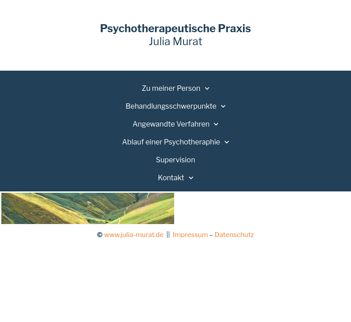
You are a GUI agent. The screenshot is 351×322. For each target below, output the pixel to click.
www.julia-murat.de (133, 235)
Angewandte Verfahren (176, 124)
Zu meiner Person (175, 88)
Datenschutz (234, 235)
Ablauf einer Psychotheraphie (175, 142)
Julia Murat (175, 35)
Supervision (175, 160)
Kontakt (175, 178)
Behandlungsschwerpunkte (175, 106)
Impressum (190, 235)
